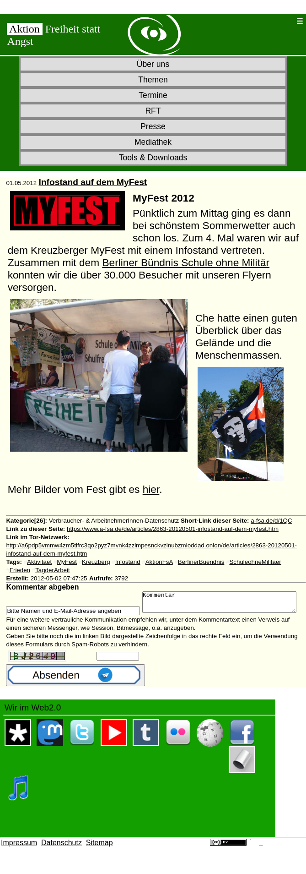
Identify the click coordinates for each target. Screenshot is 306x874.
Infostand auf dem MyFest (93, 182)
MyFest (67, 561)
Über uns (153, 64)
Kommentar (92, 613)
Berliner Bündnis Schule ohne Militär (185, 262)
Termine (153, 95)
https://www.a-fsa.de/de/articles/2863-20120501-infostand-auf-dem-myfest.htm (173, 528)
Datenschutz (61, 855)
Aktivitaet (39, 561)
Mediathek (153, 142)
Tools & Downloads (153, 157)
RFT (153, 110)
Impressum (19, 855)
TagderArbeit (52, 570)
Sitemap (99, 855)
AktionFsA (159, 561)
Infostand (127, 561)
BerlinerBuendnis (201, 561)
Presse (153, 126)
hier (151, 489)
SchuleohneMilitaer (255, 561)
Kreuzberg (96, 561)
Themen (153, 79)
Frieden (20, 570)
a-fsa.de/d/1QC (271, 520)
